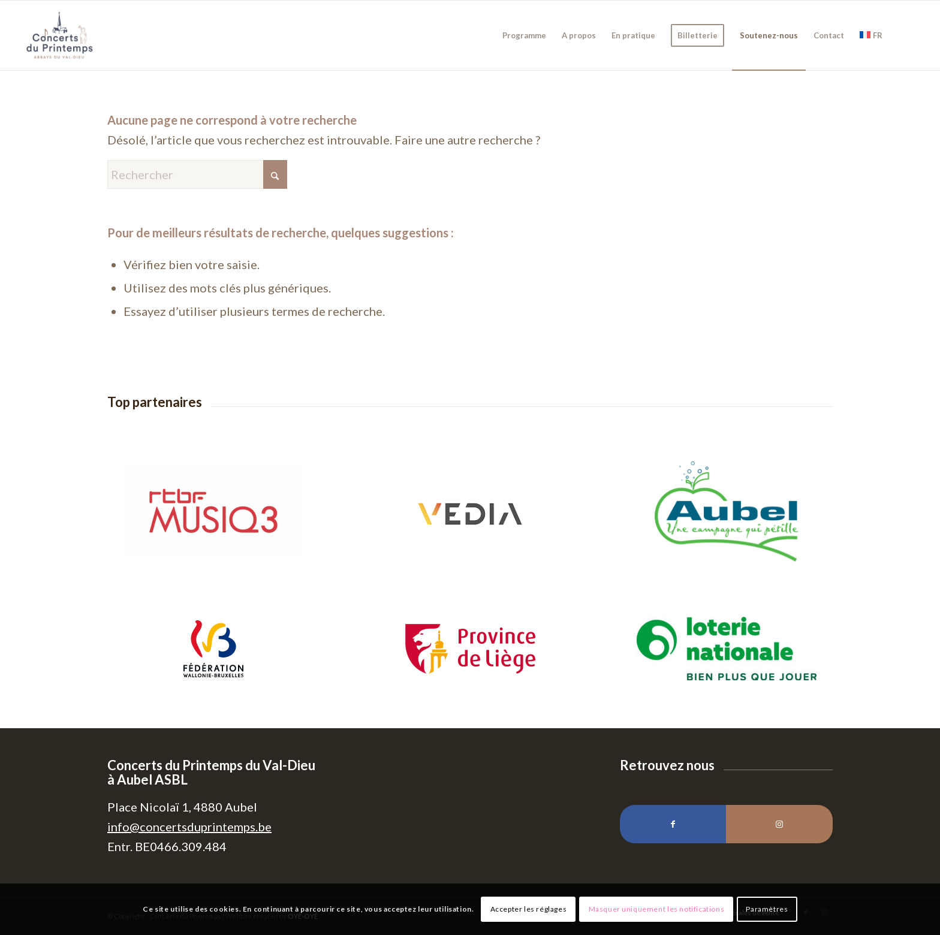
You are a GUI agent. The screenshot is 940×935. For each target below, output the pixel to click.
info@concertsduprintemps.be (189, 826)
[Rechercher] (197, 174)
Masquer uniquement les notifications (657, 908)
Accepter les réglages (528, 908)
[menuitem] (524, 35)
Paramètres (767, 908)
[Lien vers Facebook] (673, 824)
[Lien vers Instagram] (779, 824)
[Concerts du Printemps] (60, 35)
